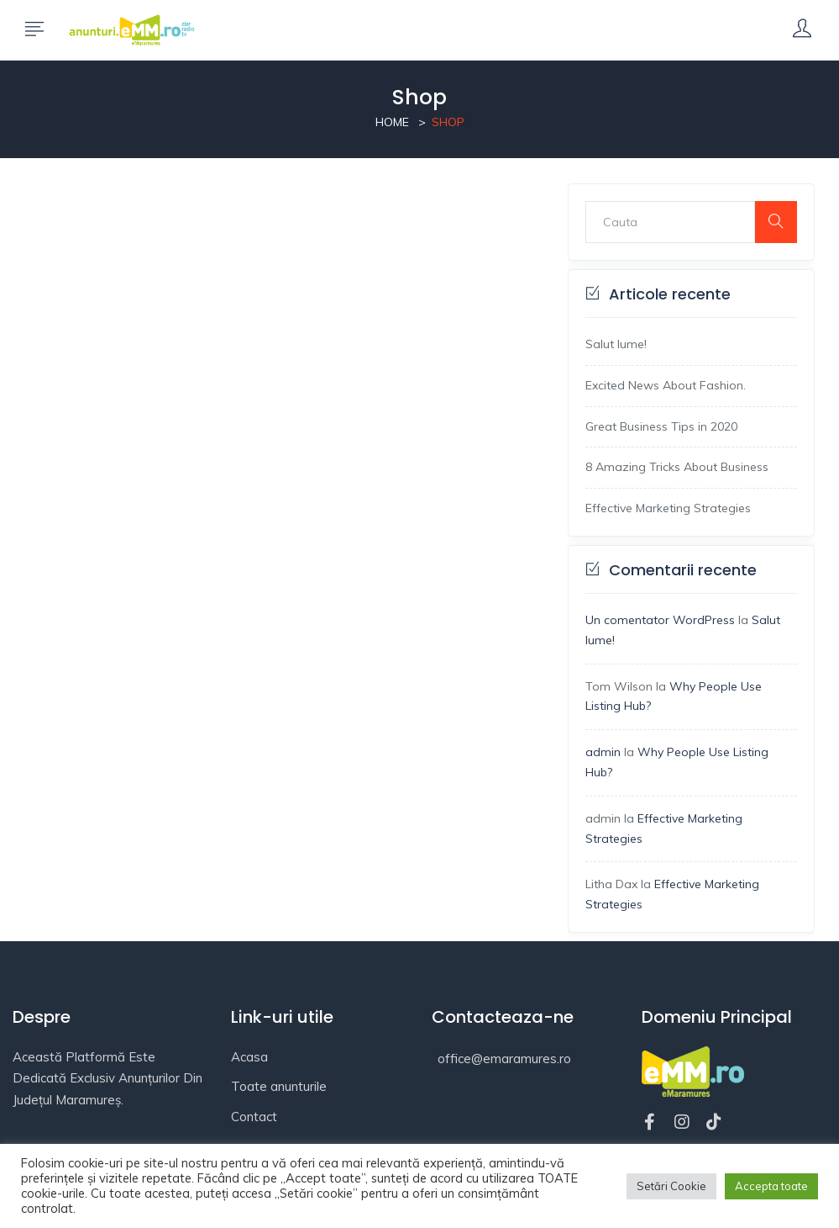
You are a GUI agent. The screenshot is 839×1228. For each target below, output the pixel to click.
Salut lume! (616, 344)
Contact (254, 1117)
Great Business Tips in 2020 (661, 426)
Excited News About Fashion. (665, 385)
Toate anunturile (279, 1086)
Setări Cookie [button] (671, 1186)
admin (603, 752)
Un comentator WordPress (660, 619)
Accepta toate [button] (771, 1186)
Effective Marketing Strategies (668, 508)
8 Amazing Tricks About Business (676, 466)
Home (392, 122)
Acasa (249, 1057)
